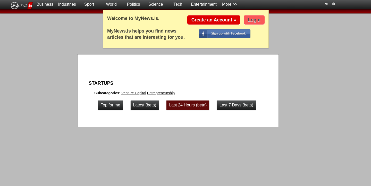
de (334, 4)
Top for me (110, 105)
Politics (133, 4)
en (326, 4)
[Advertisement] (175, 68)
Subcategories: (107, 93)
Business (45, 4)
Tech (177, 4)
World (111, 4)
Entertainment (204, 4)
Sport (89, 4)
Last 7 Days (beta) (236, 105)
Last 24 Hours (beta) (188, 105)
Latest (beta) (144, 105)
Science (155, 4)
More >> (230, 4)
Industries (67, 4)
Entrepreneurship (161, 93)
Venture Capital (133, 93)
